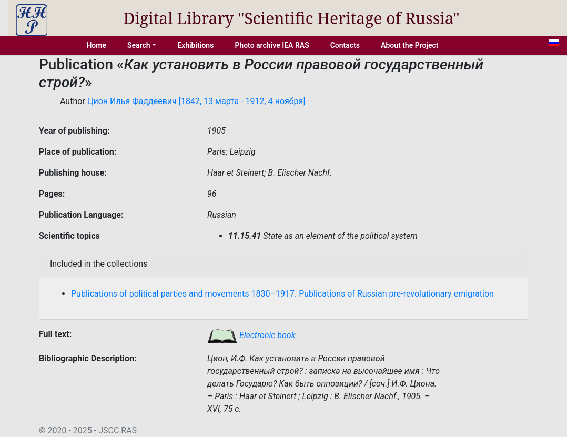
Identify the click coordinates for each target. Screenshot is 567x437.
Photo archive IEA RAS (272, 45)
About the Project (410, 45)
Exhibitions (195, 45)
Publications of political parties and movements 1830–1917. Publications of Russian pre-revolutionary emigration (282, 294)
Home (96, 45)
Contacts (345, 45)
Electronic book (251, 335)
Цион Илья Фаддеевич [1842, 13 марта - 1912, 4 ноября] (196, 101)
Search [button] (138, 45)
